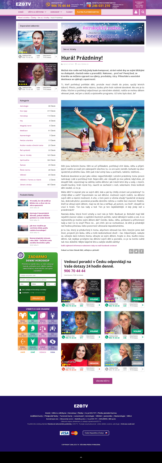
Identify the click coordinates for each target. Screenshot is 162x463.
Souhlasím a (32, 293)
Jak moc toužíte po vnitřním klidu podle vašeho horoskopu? (39, 228)
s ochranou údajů (39, 293)
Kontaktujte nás (52, 419)
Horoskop (55, 12)
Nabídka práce (80, 419)
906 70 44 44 (74, 270)
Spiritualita (24, 160)
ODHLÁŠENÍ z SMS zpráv (107, 419)
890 (81, 306)
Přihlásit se (38, 298)
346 (124, 338)
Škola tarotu (25, 170)
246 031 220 (139, 7)
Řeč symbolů (25, 150)
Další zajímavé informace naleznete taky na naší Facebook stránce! (89, 245)
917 (81, 338)
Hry (21, 121)
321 (38, 57)
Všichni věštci (102, 381)
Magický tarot (25, 126)
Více (94, 294)
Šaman (23, 165)
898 (81, 370)
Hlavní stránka (23, 17)
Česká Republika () (96, 433)
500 (38, 89)
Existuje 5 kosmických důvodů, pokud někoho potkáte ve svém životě (40, 215)
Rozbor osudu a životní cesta (31, 145)
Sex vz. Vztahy (43, 17)
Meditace (23, 130)
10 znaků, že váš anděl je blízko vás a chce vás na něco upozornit (40, 203)
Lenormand (79, 416)
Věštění (99, 416)
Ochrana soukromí (128, 424)
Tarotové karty (66, 416)
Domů (20, 12)
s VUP (31, 293)
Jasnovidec (108, 416)
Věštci (129, 416)
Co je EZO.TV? (90, 413)
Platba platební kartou (88, 12)
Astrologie (24, 106)
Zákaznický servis (66, 419)
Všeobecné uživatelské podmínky (60, 424)
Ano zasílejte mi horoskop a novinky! (32, 290)
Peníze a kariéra (26, 140)
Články (69, 12)
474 (124, 370)
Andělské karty (36, 416)
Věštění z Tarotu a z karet (30, 180)
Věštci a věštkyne (36, 12)
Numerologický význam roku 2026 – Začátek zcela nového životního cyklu (41, 240)
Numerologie (25, 135)
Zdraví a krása (25, 185)
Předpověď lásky (51, 416)
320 (124, 306)
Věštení (23, 175)
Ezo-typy (23, 111)
